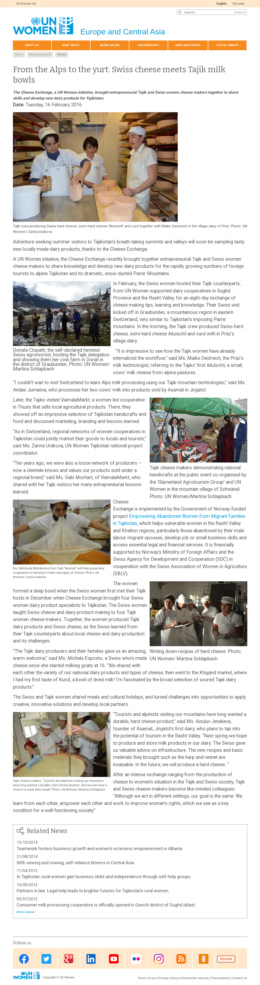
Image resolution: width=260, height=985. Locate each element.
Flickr (136, 959)
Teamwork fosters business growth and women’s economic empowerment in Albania (99, 848)
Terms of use (147, 978)
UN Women (66, 977)
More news (24, 912)
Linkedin (91, 959)
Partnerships (148, 45)
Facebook (24, 959)
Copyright (49, 977)
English (222, 3)
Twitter (46, 959)
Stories (61, 54)
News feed (181, 959)
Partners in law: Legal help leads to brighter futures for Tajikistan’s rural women (92, 890)
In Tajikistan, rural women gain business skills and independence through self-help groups (104, 876)
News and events (188, 45)
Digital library (228, 45)
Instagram (159, 959)
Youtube (114, 959)
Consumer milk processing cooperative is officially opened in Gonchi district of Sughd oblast (106, 904)
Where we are (109, 45)
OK (204, 959)
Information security (195, 978)
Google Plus (69, 959)
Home (19, 54)
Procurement (220, 978)
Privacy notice (168, 978)
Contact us (239, 978)
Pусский (238, 3)
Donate (226, 959)
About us (32, 45)
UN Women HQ (26, 3)
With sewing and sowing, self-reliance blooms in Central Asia (75, 862)
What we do (70, 45)
